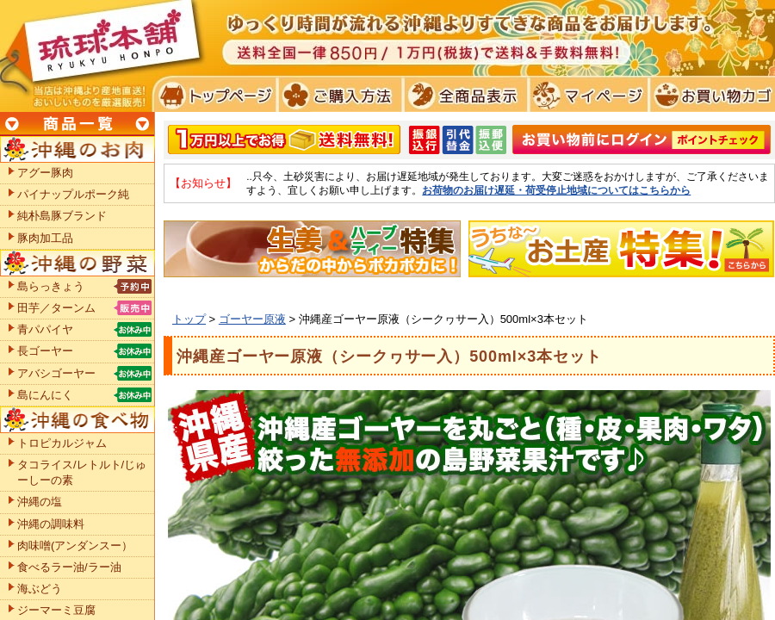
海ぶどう (39, 588)
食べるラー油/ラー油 (69, 567)
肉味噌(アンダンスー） (75, 545)
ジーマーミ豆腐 (56, 610)
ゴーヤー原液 (252, 319)
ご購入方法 (338, 95)
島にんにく (45, 394)
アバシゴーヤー (56, 373)
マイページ (586, 95)
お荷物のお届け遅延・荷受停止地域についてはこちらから (556, 189)
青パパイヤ (45, 329)
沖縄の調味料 (50, 524)
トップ (189, 319)
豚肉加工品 (45, 238)
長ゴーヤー (45, 350)
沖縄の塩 (39, 501)
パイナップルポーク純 (73, 194)
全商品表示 (462, 95)
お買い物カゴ (710, 95)
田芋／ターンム (56, 307)
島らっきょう (50, 286)
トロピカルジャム (62, 443)
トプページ (214, 95)
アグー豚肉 (45, 172)
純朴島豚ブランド (62, 215)
